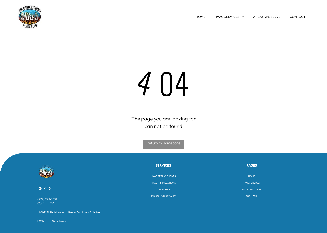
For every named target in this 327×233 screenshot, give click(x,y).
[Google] (40, 189)
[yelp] (50, 189)
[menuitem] (200, 17)
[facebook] (45, 189)
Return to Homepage (164, 143)
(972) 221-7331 (47, 199)
